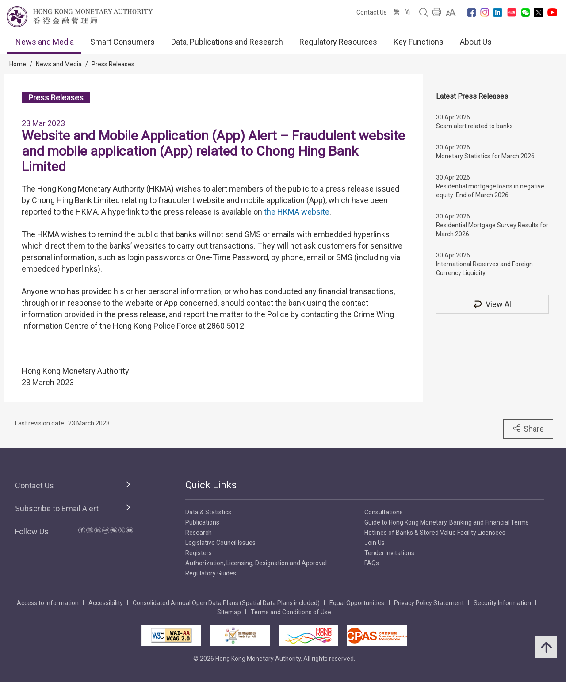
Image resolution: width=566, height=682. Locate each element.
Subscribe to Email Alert (57, 508)
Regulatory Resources (338, 41)
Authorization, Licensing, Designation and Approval (256, 563)
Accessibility (105, 602)
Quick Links (211, 484)
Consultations (383, 512)
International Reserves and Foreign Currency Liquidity (484, 268)
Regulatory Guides (210, 573)
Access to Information (48, 602)
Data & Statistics (208, 512)
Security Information (502, 602)
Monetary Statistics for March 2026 (485, 156)
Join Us (374, 542)
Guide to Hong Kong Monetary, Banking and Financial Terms (446, 522)
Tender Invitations (389, 552)
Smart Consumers (122, 41)
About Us (476, 41)
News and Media (44, 41)
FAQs (371, 563)
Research (198, 532)
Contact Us (371, 12)
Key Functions (419, 41)
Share (528, 428)
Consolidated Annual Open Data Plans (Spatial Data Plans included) (226, 602)
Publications (202, 522)
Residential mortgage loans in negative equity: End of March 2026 (490, 191)
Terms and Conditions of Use (291, 612)
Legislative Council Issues (220, 542)
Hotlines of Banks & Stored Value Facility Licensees (434, 532)
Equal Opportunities (356, 602)
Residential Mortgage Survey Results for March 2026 (492, 230)
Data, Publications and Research (227, 41)
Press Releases (113, 64)
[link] (451, 12)
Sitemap (229, 612)
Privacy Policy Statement (429, 602)
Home (17, 64)
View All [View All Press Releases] (492, 304)
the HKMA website (296, 211)
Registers (198, 552)
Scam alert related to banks (474, 126)
